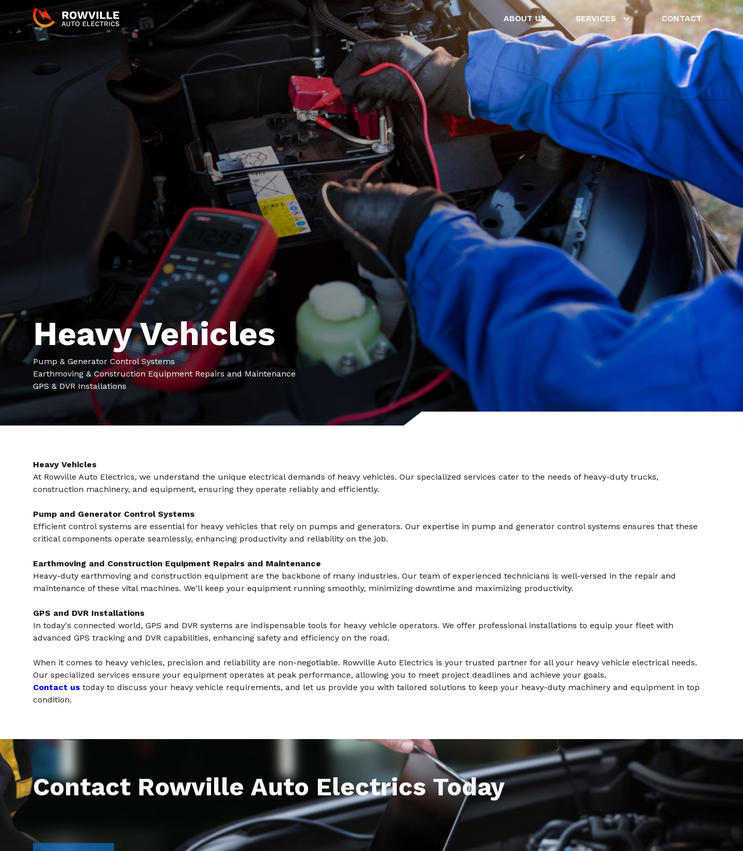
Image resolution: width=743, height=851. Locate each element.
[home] (76, 18)
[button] (604, 18)
